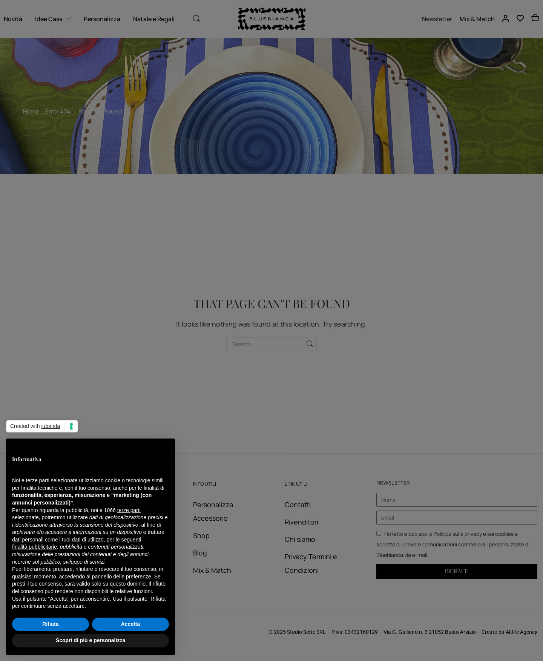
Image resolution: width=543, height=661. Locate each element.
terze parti (129, 510)
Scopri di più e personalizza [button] (90, 640)
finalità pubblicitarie (34, 547)
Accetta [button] (130, 624)
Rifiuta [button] (50, 624)
